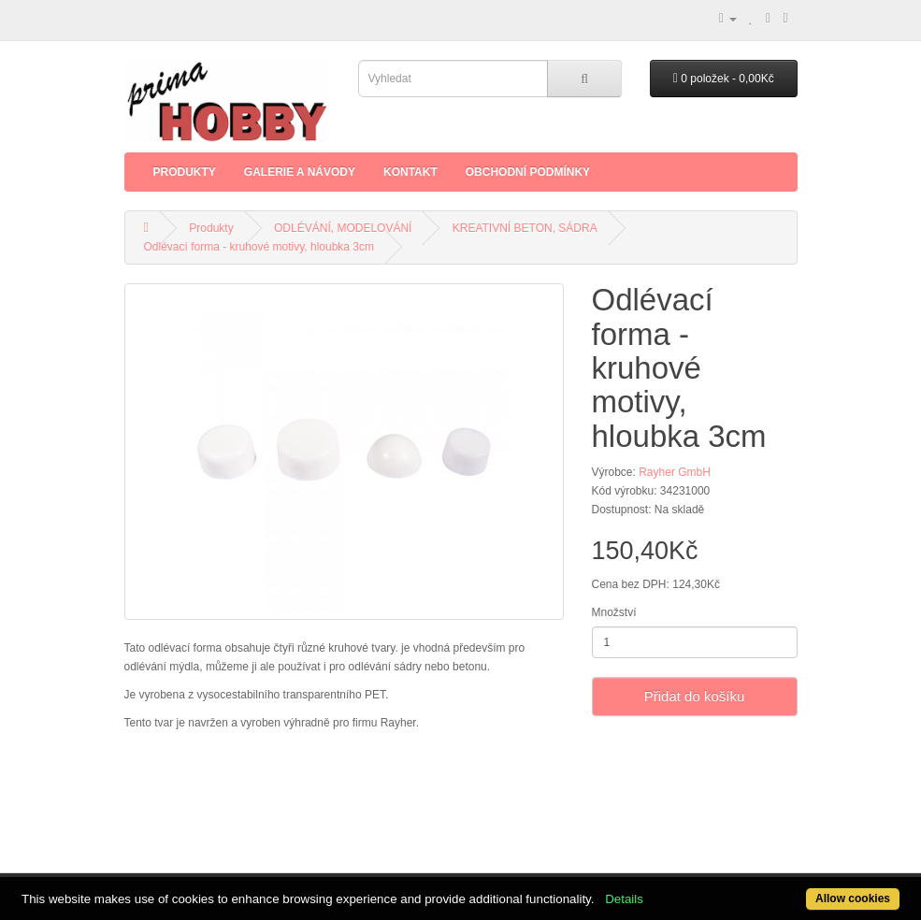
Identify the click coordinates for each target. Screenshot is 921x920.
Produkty (184, 172)
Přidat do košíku (694, 696)
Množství (614, 612)
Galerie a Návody (299, 172)
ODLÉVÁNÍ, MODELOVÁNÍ (342, 228)
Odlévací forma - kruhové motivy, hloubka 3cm (259, 246)
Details (624, 899)
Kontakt (410, 172)
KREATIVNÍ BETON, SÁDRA (525, 228)
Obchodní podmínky (528, 172)
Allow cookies (852, 898)
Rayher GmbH (675, 472)
